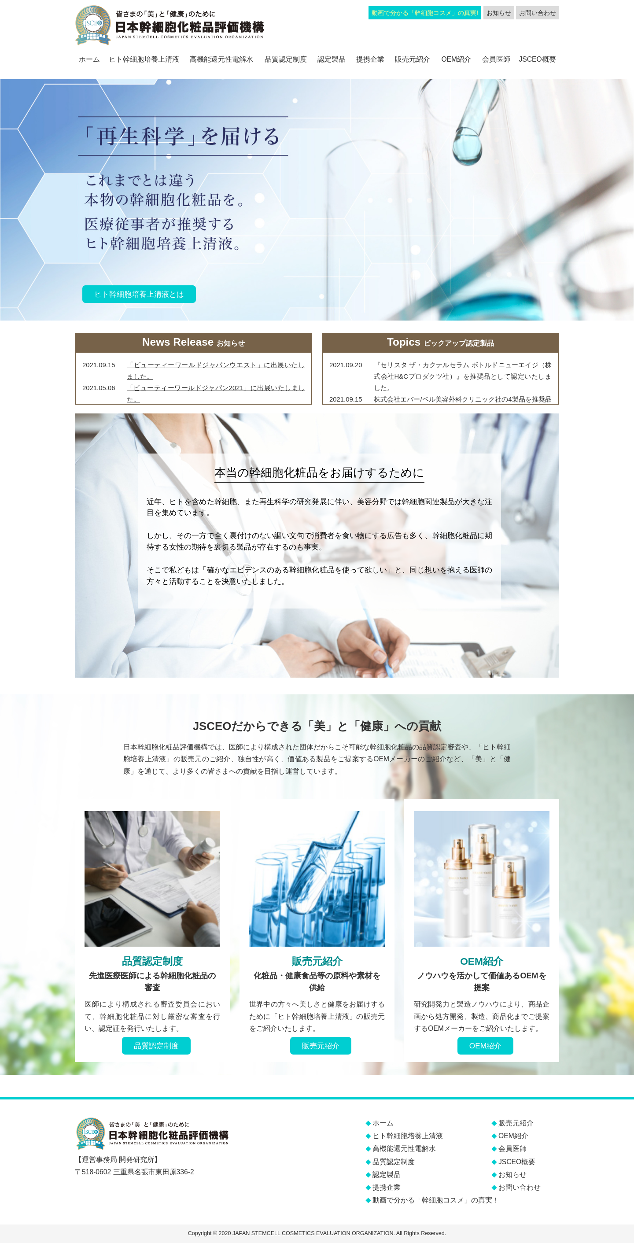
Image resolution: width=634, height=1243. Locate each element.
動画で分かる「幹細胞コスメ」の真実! (425, 12)
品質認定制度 (286, 59)
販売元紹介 (412, 59)
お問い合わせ (537, 12)
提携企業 (370, 59)
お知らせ (499, 12)
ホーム (89, 59)
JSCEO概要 (537, 59)
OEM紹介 (456, 59)
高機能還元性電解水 (221, 59)
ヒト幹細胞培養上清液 (144, 59)
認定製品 (331, 59)
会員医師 (496, 59)
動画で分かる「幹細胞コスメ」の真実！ (435, 1200)
